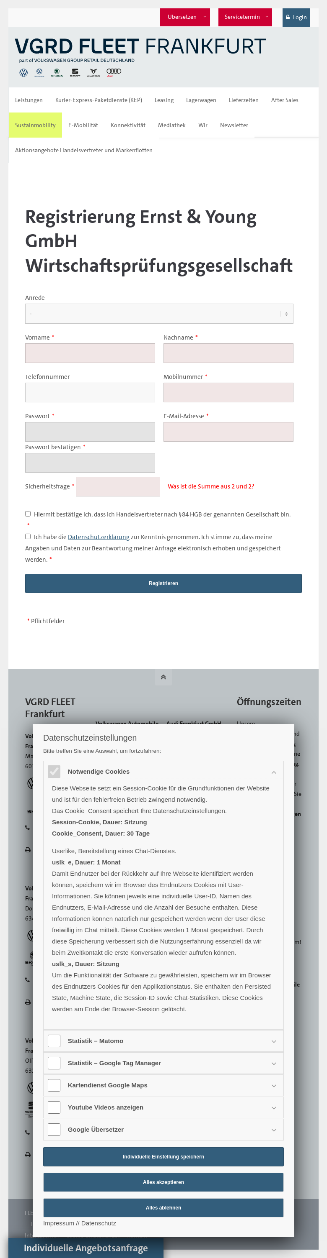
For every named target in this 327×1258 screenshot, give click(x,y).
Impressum (58, 1223)
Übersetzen (182, 16)
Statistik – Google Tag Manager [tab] (115, 1062)
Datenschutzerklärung (99, 537)
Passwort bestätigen (55, 447)
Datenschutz (98, 1223)
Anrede (35, 298)
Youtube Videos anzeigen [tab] (106, 1107)
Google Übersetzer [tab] (97, 1129)
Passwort (39, 416)
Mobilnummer (186, 377)
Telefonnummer (47, 377)
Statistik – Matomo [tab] (97, 1040)
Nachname (181, 337)
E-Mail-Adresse (186, 416)
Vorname (39, 337)
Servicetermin (242, 16)
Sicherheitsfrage (50, 486)
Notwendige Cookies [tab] (100, 771)
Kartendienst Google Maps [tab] (108, 1085)
